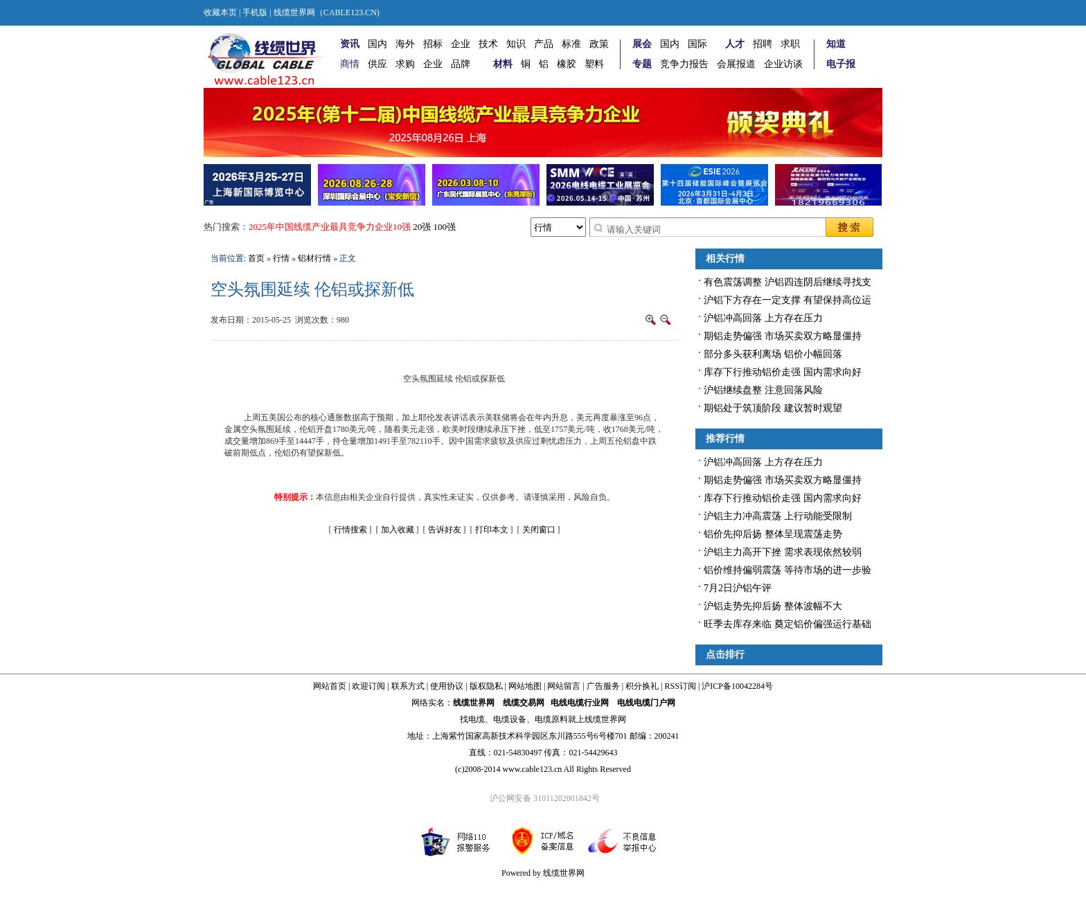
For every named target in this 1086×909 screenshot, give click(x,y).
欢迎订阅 (368, 686)
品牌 (460, 64)
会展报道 (736, 64)
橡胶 (566, 64)
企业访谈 (783, 64)
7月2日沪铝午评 (738, 588)
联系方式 (408, 686)
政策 (599, 44)
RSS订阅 (680, 686)
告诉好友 (444, 529)
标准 (571, 44)
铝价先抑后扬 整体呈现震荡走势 (773, 534)
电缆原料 (551, 719)
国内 (377, 44)
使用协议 (446, 686)
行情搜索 (350, 529)
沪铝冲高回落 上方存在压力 (763, 318)
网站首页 (329, 686)
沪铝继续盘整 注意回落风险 (763, 390)
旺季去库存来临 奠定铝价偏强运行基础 (787, 624)
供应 (377, 64)
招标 (433, 44)
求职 (790, 44)
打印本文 (491, 529)
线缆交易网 (523, 703)
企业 (460, 44)
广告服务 (603, 686)
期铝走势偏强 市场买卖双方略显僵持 (783, 336)
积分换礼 (642, 686)
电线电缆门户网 (646, 703)
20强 (422, 227)
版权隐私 (486, 686)
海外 (405, 44)
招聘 (762, 44)
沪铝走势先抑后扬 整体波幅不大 (773, 606)
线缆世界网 (474, 703)
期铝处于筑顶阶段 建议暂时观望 (773, 408)
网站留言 (563, 686)
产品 (543, 44)
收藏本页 (220, 12)
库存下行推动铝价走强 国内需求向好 (783, 372)
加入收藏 (397, 529)
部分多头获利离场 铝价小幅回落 (773, 354)
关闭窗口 (538, 529)
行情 (281, 258)
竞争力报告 (684, 64)
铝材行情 (314, 258)
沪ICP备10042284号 (737, 686)
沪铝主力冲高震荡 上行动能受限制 (778, 516)
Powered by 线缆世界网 (543, 873)
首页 (256, 258)
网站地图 (525, 686)
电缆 (476, 719)
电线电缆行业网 (580, 703)
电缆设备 (509, 719)
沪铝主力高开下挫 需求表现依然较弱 (783, 552)
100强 (445, 227)
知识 (516, 44)
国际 (697, 44)
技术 (488, 44)
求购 (405, 64)
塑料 (594, 64)
